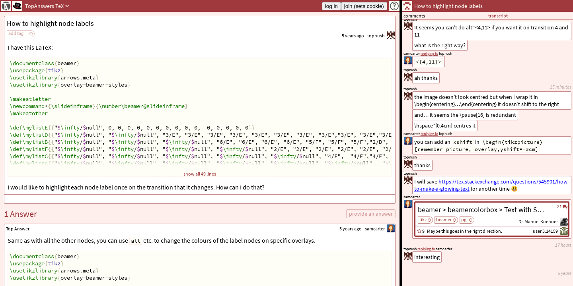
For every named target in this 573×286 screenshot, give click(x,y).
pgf (464, 219)
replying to (426, 248)
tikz (423, 219)
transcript (498, 16)
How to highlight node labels (50, 23)
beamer (444, 219)
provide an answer (371, 213)
